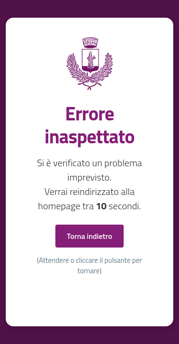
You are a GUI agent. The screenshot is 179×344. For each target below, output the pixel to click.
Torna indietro (89, 236)
